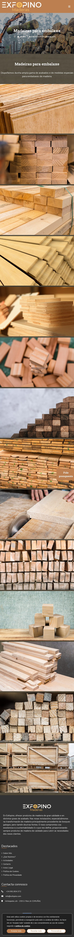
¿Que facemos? (9, 857)
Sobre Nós (7, 853)
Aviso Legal (8, 867)
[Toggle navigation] (69, 6)
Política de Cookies (11, 871)
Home (21, 37)
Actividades (8, 860)
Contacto (7, 864)
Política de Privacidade (12, 875)
